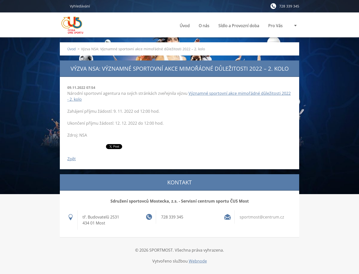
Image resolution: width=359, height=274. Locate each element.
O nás (204, 27)
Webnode (198, 261)
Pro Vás (275, 27)
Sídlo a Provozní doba (238, 25)
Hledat (63, 5)
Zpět (71, 159)
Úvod (185, 25)
